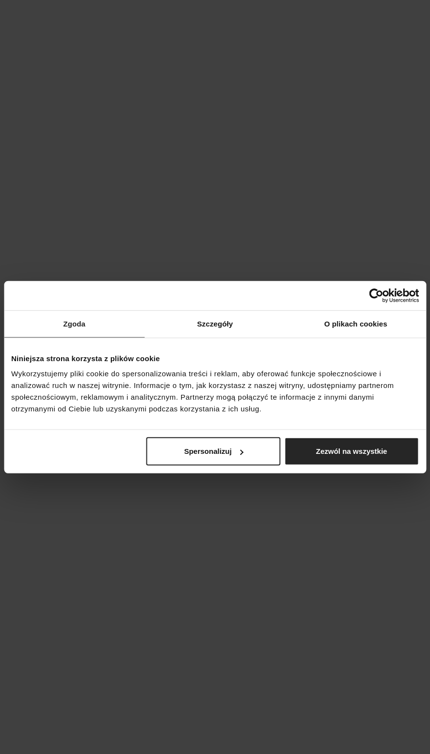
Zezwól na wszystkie (351, 451)
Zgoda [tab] (74, 323)
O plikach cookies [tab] (355, 323)
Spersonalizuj (214, 451)
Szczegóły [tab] (215, 323)
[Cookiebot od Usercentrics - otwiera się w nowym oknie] (376, 295)
